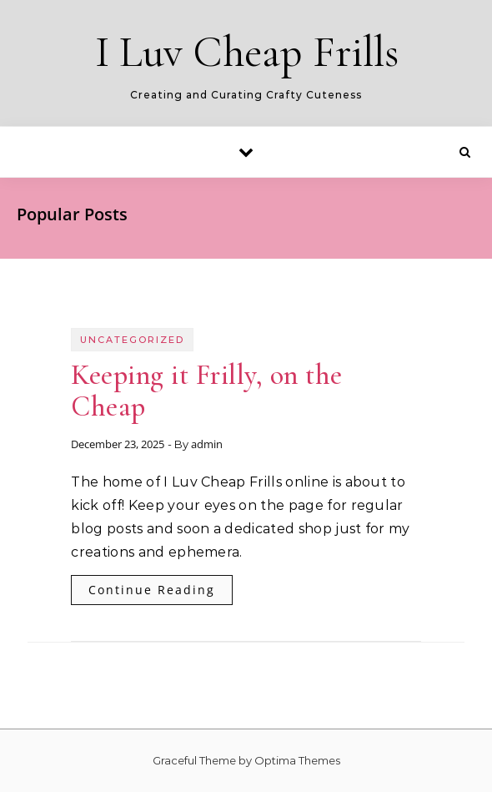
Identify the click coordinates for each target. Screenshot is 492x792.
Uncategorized (132, 340)
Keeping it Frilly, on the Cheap (207, 391)
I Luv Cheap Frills (247, 52)
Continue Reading (151, 590)
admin (207, 443)
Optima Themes (297, 760)
